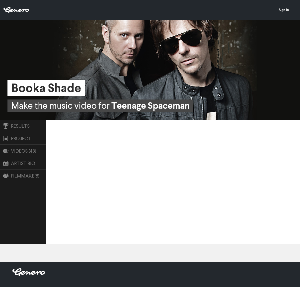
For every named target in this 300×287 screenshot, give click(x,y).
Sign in (284, 10)
